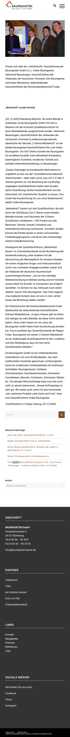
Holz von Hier (12, 598)
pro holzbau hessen (16, 592)
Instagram (10, 705)
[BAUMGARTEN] (29, 6)
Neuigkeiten (11, 638)
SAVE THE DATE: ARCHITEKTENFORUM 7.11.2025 (30, 435)
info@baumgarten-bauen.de (20, 549)
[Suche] (53, 6)
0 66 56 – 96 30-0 (18, 539)
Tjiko (8, 586)
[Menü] (60, 6)
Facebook (10, 693)
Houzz (8, 699)
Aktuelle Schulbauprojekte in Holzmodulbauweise (28, 456)
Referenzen (11, 646)
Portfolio (10, 642)
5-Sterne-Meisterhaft (16, 604)
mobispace (11, 579)
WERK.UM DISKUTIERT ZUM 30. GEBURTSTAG (29, 441)
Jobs (8, 650)
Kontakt (9, 634)
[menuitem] (53, 6)
